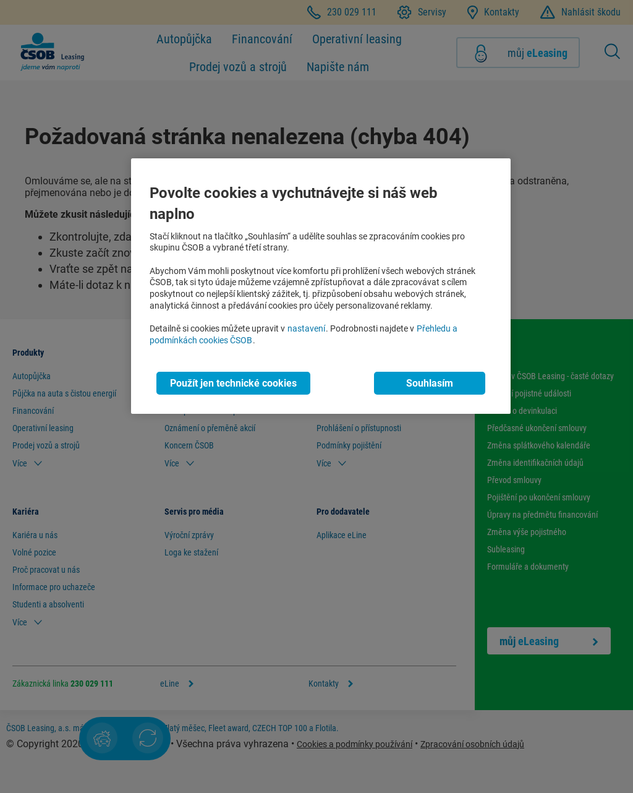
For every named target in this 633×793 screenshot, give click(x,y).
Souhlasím (429, 383)
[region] (321, 286)
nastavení (306, 329)
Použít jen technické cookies (233, 383)
